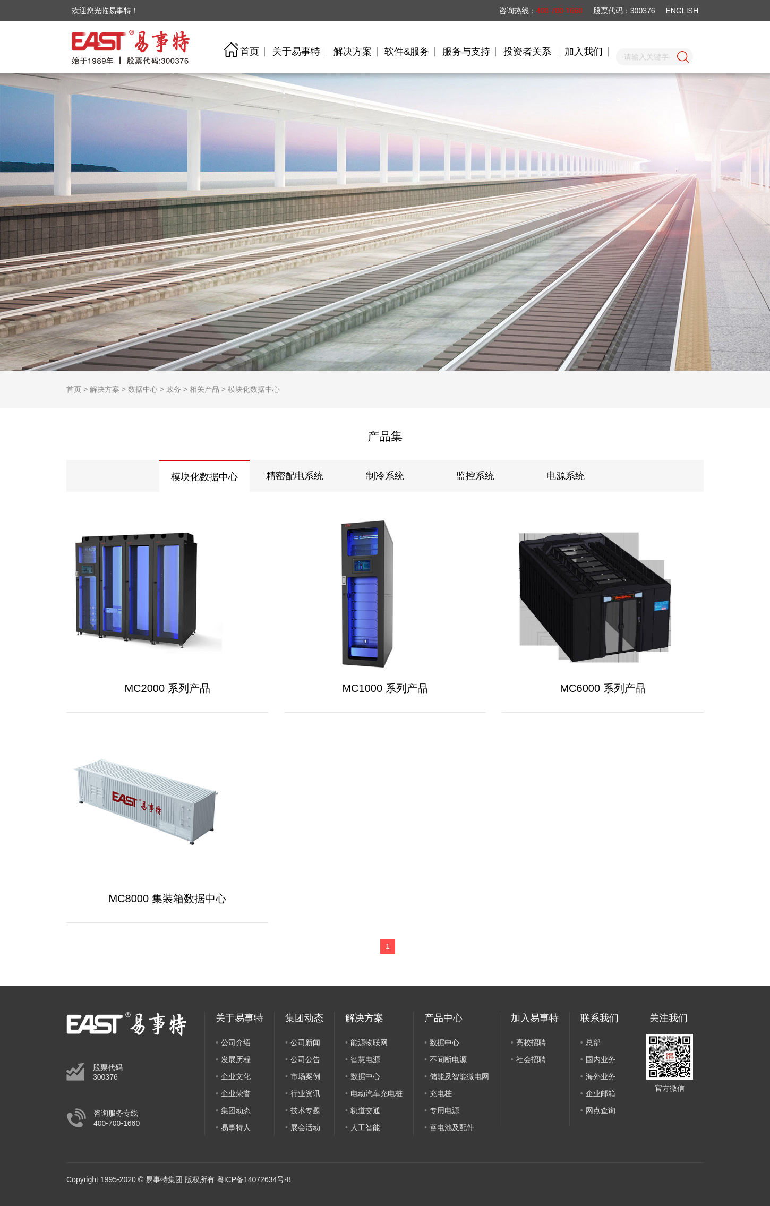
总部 (593, 1042)
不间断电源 (448, 1059)
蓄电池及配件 (452, 1127)
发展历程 (236, 1059)
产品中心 (443, 1018)
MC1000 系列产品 (384, 688)
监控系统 (475, 476)
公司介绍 (236, 1042)
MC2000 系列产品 (167, 688)
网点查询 (600, 1110)
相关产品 (204, 389)
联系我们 (599, 1018)
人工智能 (365, 1127)
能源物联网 (369, 1042)
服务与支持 (466, 51)
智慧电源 (365, 1059)
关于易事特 (296, 51)
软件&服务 (406, 51)
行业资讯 (305, 1093)
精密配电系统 (294, 476)
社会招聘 (531, 1059)
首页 (249, 51)
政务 (173, 389)
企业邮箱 (600, 1093)
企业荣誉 (236, 1093)
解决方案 (352, 51)
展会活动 (305, 1127)
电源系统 (565, 476)
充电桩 (441, 1093)
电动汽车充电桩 (376, 1093)
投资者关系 (527, 51)
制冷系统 (385, 476)
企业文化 (236, 1076)
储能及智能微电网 (459, 1076)
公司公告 (305, 1059)
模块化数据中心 (254, 389)
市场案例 (305, 1076)
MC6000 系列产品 (602, 688)
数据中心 (143, 389)
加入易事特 (535, 1018)
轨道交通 (365, 1110)
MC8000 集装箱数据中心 (167, 898)
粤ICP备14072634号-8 (254, 1179)
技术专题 (305, 1110)
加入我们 (583, 51)
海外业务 (600, 1076)
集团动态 (236, 1110)
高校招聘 (531, 1042)
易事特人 (236, 1127)
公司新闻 (305, 1042)
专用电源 (444, 1110)
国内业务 (600, 1059)
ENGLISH (682, 10)
